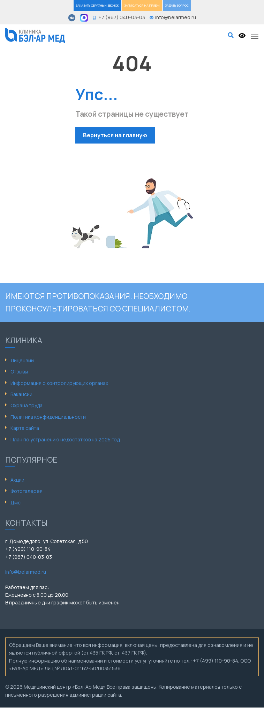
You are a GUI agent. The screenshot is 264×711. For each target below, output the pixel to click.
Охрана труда (26, 405)
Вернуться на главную (115, 135)
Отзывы (19, 371)
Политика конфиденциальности (48, 417)
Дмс (15, 502)
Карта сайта (24, 428)
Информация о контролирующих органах (59, 383)
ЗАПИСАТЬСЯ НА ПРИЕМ (142, 5)
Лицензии (22, 360)
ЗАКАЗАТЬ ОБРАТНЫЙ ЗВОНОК (97, 5)
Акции (17, 480)
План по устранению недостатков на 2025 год (65, 439)
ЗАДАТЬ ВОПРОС (177, 5)
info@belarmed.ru (25, 572)
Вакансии (21, 394)
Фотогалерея (26, 491)
